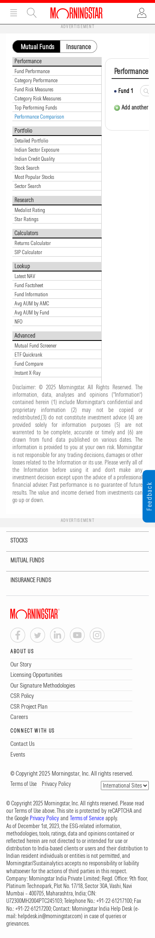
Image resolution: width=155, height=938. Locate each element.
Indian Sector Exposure (36, 149)
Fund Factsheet (28, 285)
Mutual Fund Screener (35, 345)
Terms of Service (87, 818)
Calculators (26, 233)
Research (24, 200)
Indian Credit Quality (34, 158)
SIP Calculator (28, 252)
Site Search (32, 13)
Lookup (22, 266)
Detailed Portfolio (31, 140)
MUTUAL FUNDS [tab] (22, 560)
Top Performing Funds (35, 107)
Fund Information (31, 294)
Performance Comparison (39, 116)
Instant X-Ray (27, 372)
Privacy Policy (56, 784)
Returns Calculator (32, 243)
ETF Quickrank (28, 354)
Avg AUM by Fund (31, 312)
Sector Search (27, 186)
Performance (28, 61)
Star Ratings (26, 219)
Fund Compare (28, 363)
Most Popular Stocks (34, 177)
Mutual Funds (37, 47)
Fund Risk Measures (33, 89)
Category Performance (35, 80)
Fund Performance (32, 71)
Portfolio (23, 130)
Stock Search (26, 167)
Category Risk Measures (37, 98)
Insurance (78, 47)
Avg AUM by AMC (31, 303)
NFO (18, 321)
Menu (14, 13)
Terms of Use (23, 784)
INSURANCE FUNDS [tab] (25, 580)
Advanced (25, 335)
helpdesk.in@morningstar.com (49, 916)
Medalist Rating (29, 210)
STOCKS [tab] (14, 541)
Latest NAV (24, 276)
